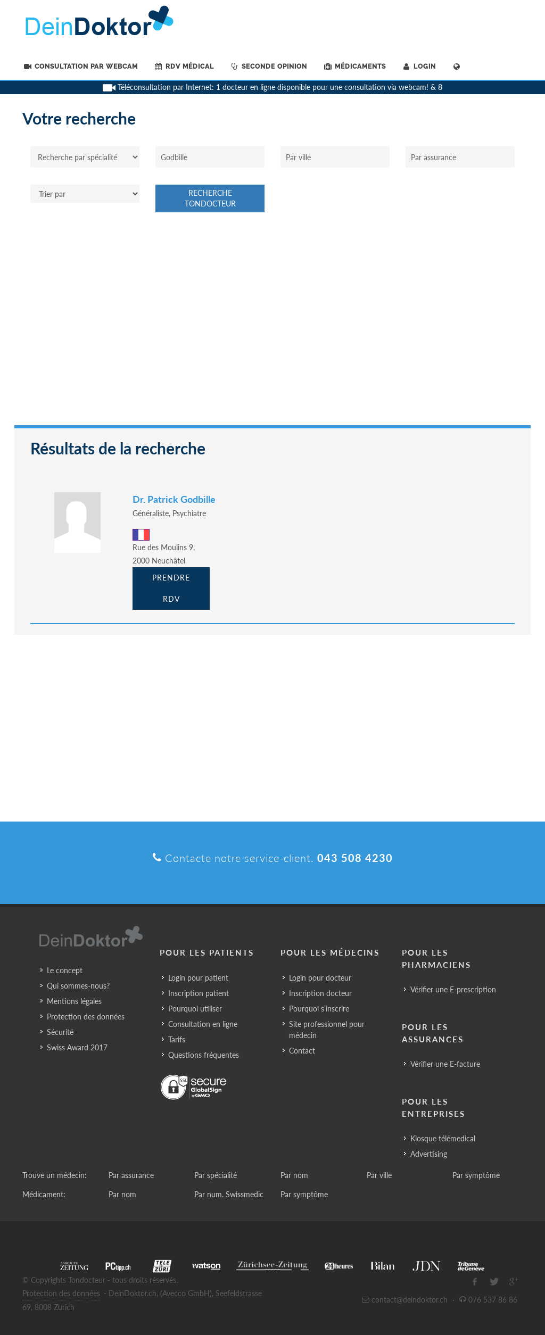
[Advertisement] (272, 324)
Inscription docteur (320, 993)
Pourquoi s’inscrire (319, 1008)
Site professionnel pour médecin (327, 1029)
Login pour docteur (320, 977)
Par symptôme (476, 1175)
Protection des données (86, 1016)
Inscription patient (198, 993)
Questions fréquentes (203, 1054)
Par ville (379, 1175)
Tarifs (176, 1039)
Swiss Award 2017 (77, 1047)
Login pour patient (198, 977)
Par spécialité (215, 1175)
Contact (302, 1050)
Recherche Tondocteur (210, 198)
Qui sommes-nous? (78, 985)
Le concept (64, 970)
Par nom (294, 1175)
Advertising (428, 1153)
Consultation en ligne (202, 1024)
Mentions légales (74, 1001)
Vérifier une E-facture (445, 1063)
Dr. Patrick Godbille (174, 499)
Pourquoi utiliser (195, 1008)
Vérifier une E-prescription (453, 989)
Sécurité (60, 1032)
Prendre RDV (171, 588)
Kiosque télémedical (442, 1138)
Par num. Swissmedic (228, 1194)
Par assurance (131, 1175)
